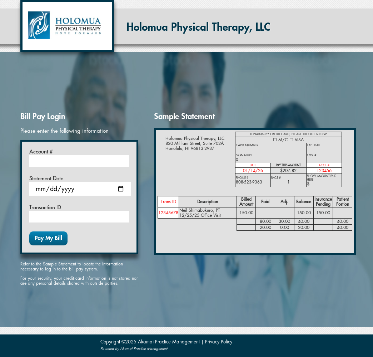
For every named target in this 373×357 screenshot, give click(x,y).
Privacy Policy (218, 341)
